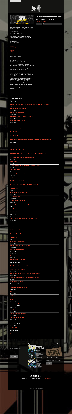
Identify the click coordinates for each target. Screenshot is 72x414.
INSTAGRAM (38, 380)
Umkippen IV (13, 176)
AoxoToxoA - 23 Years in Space (17, 317)
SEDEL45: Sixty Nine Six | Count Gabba (19, 222)
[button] (39, 24)
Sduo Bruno (12, 50)
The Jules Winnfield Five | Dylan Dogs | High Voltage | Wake (23, 218)
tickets (22, 91)
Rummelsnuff (13, 333)
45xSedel (28, 1)
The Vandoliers (13, 237)
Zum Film (49, 363)
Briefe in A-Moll (13, 161)
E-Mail (11, 351)
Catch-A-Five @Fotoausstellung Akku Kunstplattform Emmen (24, 173)
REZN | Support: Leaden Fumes (17, 241)
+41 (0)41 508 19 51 (47, 378)
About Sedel (40, 1)
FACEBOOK (33, 380)
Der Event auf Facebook (41, 21)
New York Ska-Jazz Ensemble (17, 229)
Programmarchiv (13, 335)
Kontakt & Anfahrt (53, 0)
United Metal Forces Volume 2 (17, 149)
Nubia (11, 49)
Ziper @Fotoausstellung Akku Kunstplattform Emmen (22, 157)
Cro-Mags (12, 225)
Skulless (11, 51)
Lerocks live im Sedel (15, 196)
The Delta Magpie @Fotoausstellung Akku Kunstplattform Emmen (25, 165)
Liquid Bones (12, 46)
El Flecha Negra (13, 327)
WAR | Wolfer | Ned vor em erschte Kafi (19, 265)
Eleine (11, 299)
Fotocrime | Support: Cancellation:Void (19, 192)
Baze (11, 291)
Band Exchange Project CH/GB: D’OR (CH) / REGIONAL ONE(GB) (25, 273)
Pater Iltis (11, 52)
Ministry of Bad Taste (13, 47)
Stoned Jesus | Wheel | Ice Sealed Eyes (19, 120)
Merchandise (46, 0)
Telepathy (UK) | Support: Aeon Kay (18, 131)
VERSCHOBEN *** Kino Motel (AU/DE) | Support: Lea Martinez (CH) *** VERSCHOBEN (29, 104)
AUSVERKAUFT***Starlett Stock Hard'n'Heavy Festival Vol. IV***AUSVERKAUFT (28, 153)
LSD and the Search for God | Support (18, 287)
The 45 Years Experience (15, 211)
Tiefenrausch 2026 (14, 188)
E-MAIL (24, 380)
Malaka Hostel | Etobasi (15, 169)
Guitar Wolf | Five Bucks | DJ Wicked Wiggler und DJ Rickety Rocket (25, 204)
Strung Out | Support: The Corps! (17, 259)
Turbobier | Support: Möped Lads (17, 200)
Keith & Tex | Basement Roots (17, 249)
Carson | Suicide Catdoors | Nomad (18, 269)
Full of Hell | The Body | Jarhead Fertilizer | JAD (21, 127)
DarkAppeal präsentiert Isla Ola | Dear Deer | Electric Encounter (24, 277)
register (26, 86)
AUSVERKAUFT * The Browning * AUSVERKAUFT (21, 116)
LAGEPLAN (28, 380)
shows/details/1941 (19, 58)
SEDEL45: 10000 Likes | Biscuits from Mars (20, 245)
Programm (23, 0)
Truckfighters (13, 208)
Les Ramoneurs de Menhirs (16, 281)
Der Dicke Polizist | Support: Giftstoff (18, 303)
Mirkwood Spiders (13, 54)
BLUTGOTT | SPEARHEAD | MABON (18, 313)
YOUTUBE (43, 380)
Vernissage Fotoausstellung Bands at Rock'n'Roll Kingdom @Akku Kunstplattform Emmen (31, 139)
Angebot (33, 1)
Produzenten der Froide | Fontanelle (18, 108)
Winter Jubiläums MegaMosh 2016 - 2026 (19, 321)
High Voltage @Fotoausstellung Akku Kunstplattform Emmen (24, 145)
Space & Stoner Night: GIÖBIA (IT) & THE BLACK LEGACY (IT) (24, 184)
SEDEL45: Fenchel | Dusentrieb (17, 112)
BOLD (11, 255)
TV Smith (12, 309)
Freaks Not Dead (14, 135)
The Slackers (13, 295)
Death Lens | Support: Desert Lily (17, 233)
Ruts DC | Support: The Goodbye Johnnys (19, 180)
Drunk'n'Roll (13, 124)
